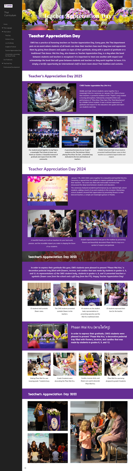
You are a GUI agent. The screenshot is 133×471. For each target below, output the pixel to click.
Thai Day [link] (8, 35)
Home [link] (5, 24)
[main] (77, 15)
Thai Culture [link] (7, 32)
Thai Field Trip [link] (8, 63)
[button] (131, 2)
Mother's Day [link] (9, 39)
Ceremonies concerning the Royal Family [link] (12, 55)
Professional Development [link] (12, 67)
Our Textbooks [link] (8, 59)
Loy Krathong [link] (9, 43)
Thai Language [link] (8, 28)
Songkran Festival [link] (10, 46)
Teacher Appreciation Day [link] (13, 50)
